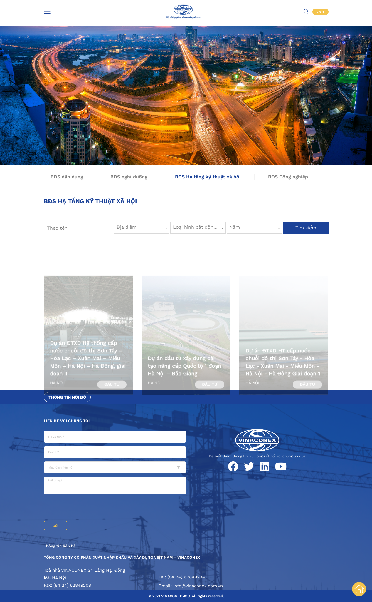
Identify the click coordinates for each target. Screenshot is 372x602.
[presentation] (88, 508)
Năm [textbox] (234, 227)
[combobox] (141, 228)
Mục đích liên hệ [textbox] (60, 467)
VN (319, 12)
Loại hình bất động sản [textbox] (199, 227)
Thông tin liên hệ (60, 546)
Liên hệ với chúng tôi (67, 421)
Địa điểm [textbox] (127, 227)
